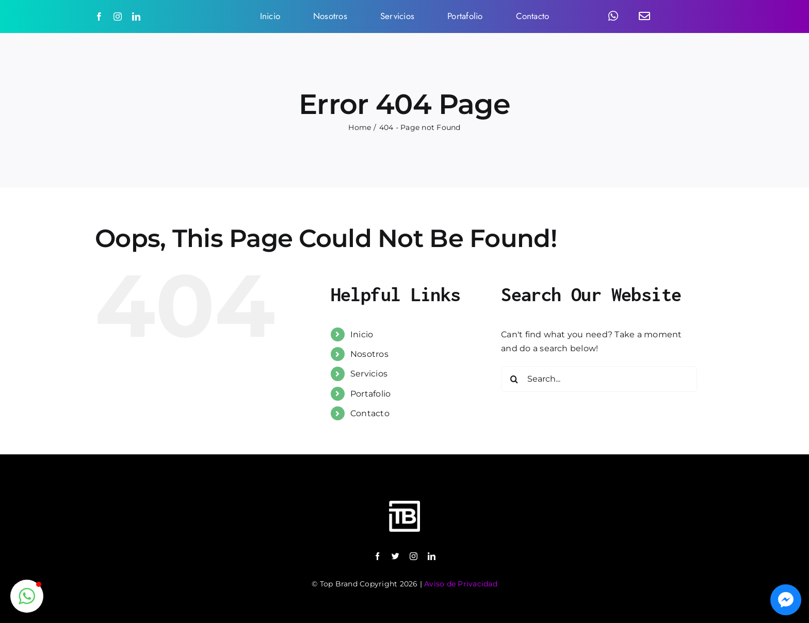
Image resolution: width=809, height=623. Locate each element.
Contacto (370, 413)
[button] (26, 596)
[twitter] (395, 556)
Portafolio (370, 394)
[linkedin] (136, 16)
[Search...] (599, 379)
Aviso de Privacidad (460, 583)
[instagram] (118, 16)
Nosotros (369, 354)
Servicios (368, 374)
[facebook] (99, 16)
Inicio (361, 334)
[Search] (514, 379)
